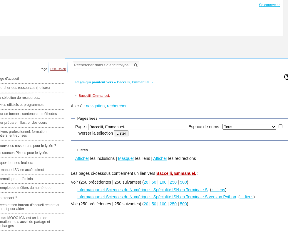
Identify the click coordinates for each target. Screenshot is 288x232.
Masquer (126, 158)
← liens (218, 189)
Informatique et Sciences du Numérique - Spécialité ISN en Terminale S (142, 189)
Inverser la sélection (94, 133)
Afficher (82, 158)
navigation (95, 106)
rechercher (117, 106)
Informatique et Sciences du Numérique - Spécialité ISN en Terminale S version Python (156, 196)
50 (154, 182)
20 (146, 182)
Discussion (58, 69)
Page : (81, 126)
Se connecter (269, 5)
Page (43, 69)
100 (163, 182)
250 (173, 182)
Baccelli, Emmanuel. (94, 95)
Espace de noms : (204, 126)
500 (183, 182)
